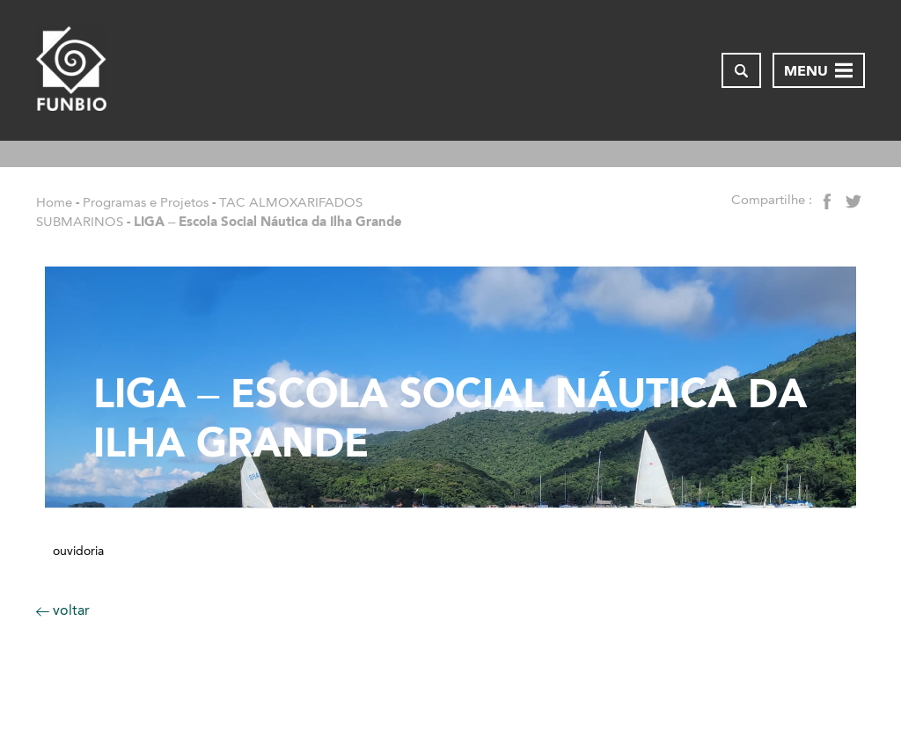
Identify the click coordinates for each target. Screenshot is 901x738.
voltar (63, 610)
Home (54, 202)
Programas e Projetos (146, 202)
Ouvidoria (78, 551)
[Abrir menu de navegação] (819, 70)
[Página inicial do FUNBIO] (71, 70)
